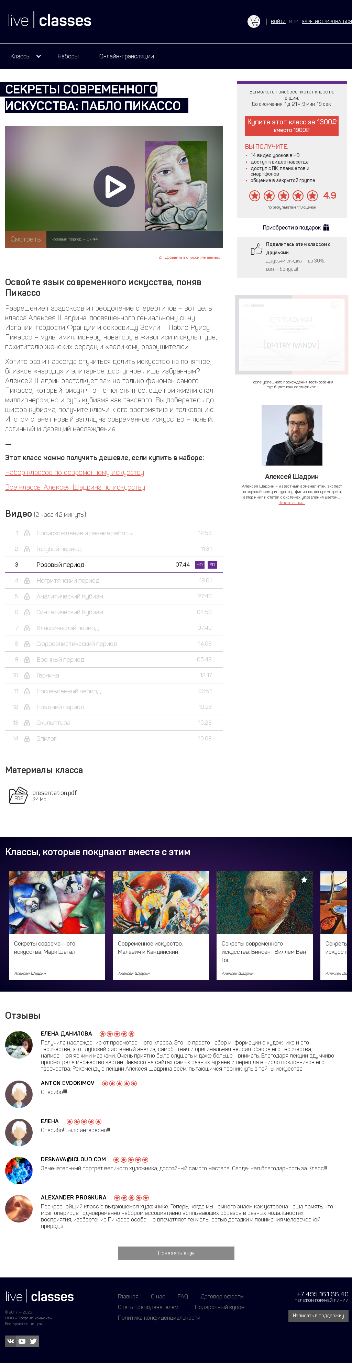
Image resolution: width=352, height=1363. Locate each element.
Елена (50, 1121)
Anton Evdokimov (68, 1083)
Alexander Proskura (74, 1197)
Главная (128, 1296)
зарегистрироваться (327, 21)
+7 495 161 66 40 (323, 1294)
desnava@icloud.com (73, 1159)
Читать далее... (292, 502)
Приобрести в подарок (292, 227)
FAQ (183, 1296)
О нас (158, 1296)
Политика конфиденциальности (159, 1317)
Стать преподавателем (148, 1307)
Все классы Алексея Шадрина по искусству (75, 487)
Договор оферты (222, 1296)
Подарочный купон (219, 1307)
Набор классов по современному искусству (74, 472)
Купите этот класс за (292, 125)
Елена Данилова (66, 1033)
